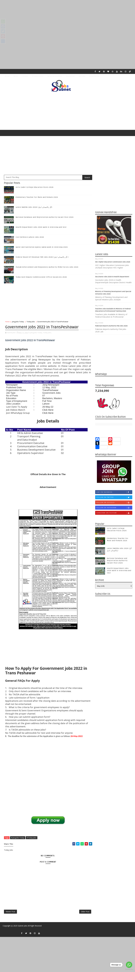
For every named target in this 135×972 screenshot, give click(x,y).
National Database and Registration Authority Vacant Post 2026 (45, 217)
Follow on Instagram (114, 508)
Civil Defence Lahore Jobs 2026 (30, 237)
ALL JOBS (82, 76)
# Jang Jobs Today (17, 838)
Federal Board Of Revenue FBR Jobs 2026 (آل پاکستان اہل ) (42, 257)
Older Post (85, 911)
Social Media (94, 76)
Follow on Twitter (114, 497)
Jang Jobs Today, (36, 332)
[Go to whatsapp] (129, 965)
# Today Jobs (31, 838)
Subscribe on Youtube (114, 513)
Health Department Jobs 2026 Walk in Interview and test (41, 227)
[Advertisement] (67, 17)
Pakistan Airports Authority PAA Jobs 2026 (111, 326)
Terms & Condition (54, 76)
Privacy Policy (37, 76)
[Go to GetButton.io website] (129, 969)
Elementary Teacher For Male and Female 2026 (37, 197)
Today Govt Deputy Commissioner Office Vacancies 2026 (41, 277)
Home (7, 76)
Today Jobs (31, 321)
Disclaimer (70, 76)
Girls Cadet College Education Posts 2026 (35, 187)
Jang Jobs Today (18, 321)
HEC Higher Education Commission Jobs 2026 (112, 262)
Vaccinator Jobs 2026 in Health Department (112, 277)
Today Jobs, (47, 332)
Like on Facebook (114, 492)
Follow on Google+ (114, 502)
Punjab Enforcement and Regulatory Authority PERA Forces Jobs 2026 (47, 267)
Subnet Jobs (22, 926)
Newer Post (10, 911)
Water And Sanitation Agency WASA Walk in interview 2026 (42, 247)
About (15, 76)
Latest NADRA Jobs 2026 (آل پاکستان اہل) (34, 207)
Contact (25, 76)
